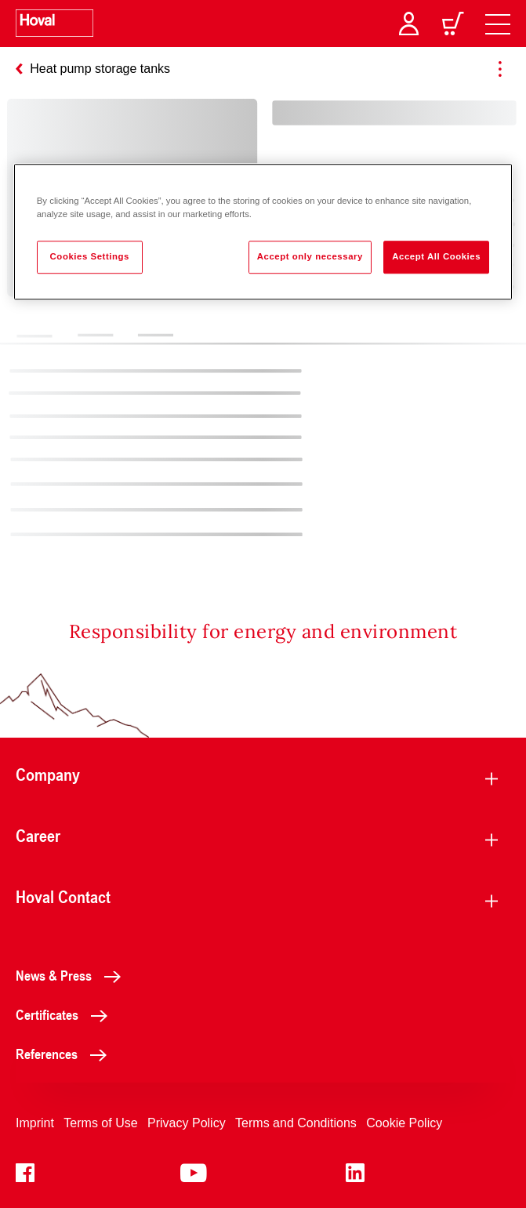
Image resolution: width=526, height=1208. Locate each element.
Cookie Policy (404, 1123)
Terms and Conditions (296, 1123)
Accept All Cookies (436, 257)
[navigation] (497, 23)
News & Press (72, 975)
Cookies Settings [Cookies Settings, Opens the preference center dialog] (89, 257)
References (65, 1053)
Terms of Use (100, 1123)
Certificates (66, 1014)
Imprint (35, 1123)
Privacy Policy (186, 1123)
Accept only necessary (310, 257)
